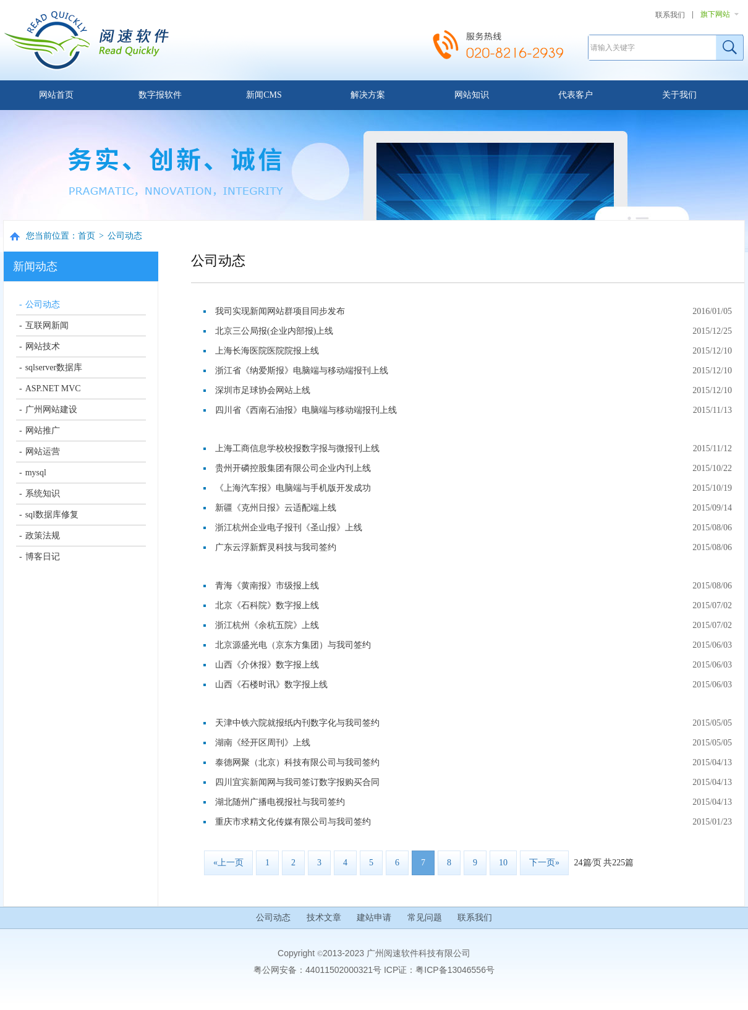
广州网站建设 (51, 409)
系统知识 (42, 493)
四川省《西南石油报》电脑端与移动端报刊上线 (306, 410)
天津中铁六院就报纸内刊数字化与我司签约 (297, 723)
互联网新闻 (47, 325)
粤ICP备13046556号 (455, 970)
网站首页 (56, 95)
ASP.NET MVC (53, 388)
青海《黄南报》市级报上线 (267, 585)
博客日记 (42, 556)
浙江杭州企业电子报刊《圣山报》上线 (288, 527)
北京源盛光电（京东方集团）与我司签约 (293, 645)
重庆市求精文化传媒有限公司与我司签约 (293, 821)
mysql (35, 472)
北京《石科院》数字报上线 (267, 605)
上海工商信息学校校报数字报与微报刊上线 (297, 448)
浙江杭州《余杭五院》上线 (267, 625)
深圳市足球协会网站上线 (262, 390)
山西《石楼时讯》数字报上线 (271, 684)
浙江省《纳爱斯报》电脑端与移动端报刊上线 (301, 370)
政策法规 (42, 535)
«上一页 (228, 862)
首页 (86, 235)
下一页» (544, 862)
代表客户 (575, 95)
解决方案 (368, 95)
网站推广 (42, 430)
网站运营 (42, 451)
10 (503, 862)
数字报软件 (160, 95)
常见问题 (424, 917)
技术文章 (324, 917)
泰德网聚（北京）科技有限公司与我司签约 (297, 762)
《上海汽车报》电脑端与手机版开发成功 (293, 488)
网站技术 (42, 346)
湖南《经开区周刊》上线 (262, 742)
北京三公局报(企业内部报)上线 (274, 331)
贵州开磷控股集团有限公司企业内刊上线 (293, 468)
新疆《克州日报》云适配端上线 (275, 507)
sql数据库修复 (52, 514)
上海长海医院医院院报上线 (267, 350)
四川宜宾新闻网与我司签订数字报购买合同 (297, 782)
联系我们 (670, 15)
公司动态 (125, 235)
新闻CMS (264, 95)
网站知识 (471, 95)
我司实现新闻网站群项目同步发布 (280, 311)
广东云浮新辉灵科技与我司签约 (275, 547)
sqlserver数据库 (54, 367)
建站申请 (374, 917)
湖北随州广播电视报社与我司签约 (280, 802)
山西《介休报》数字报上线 (267, 664)
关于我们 (679, 95)
